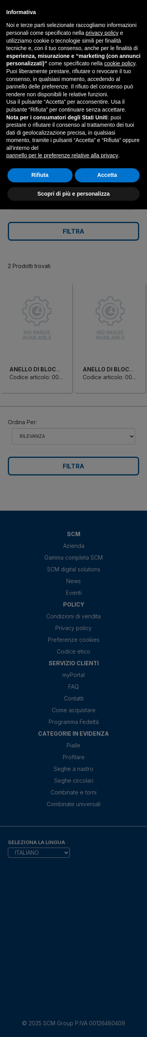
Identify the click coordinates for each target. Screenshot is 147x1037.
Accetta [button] (107, 175)
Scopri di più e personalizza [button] (73, 194)
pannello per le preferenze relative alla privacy (62, 155)
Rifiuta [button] (40, 175)
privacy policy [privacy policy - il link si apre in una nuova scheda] (101, 33)
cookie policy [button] (119, 63)
